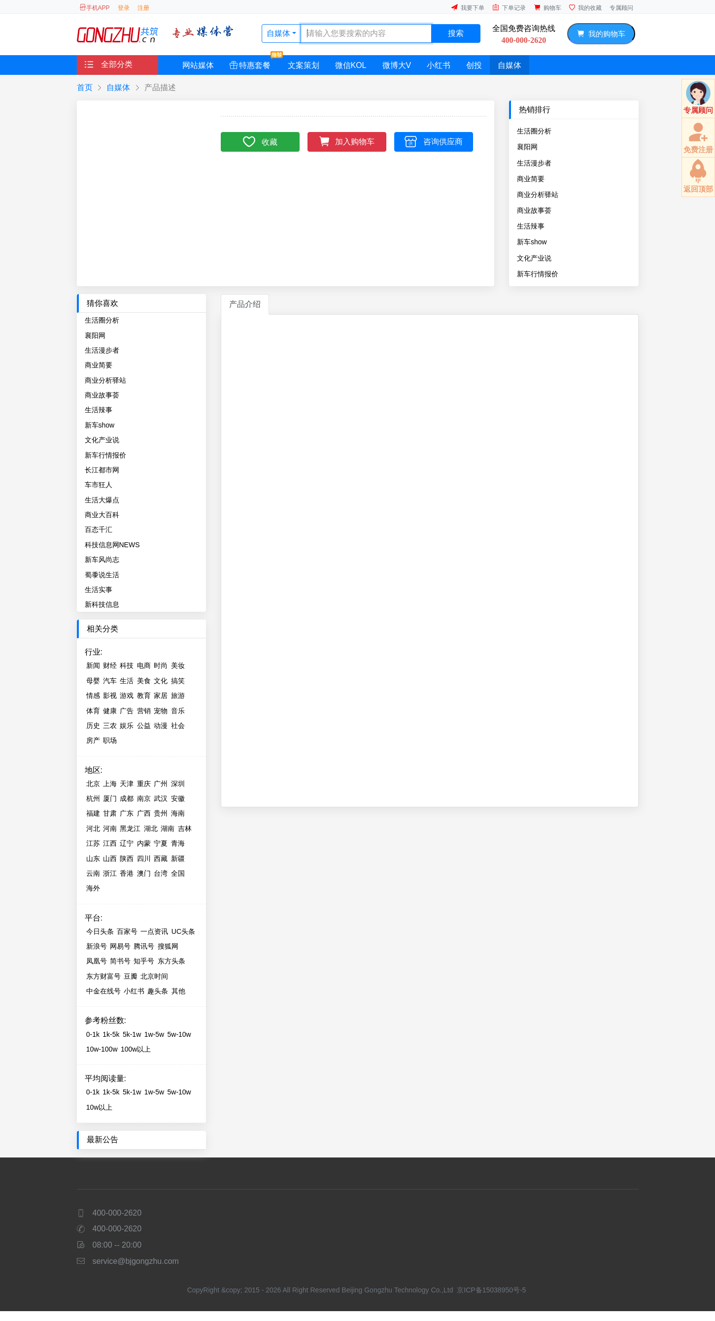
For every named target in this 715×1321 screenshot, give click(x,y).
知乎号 (144, 961)
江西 (110, 843)
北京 (93, 784)
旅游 (178, 695)
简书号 (120, 961)
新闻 (93, 665)
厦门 (110, 798)
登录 (124, 7)
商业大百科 (102, 515)
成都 (127, 798)
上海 (110, 784)
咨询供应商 (434, 141)
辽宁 (127, 843)
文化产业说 (534, 258)
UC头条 (183, 931)
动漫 (161, 725)
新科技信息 (102, 604)
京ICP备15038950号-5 (491, 1290)
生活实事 (98, 590)
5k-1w (132, 1034)
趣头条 (157, 991)
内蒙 (144, 843)
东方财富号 (103, 976)
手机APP (94, 7)
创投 (474, 65)
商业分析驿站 (537, 194)
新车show (532, 242)
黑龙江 (130, 828)
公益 (144, 725)
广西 (144, 813)
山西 (110, 858)
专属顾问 (621, 7)
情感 (93, 695)
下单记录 (509, 7)
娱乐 (127, 725)
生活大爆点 (102, 500)
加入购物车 (347, 140)
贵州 (161, 813)
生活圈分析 (534, 131)
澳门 (144, 873)
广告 (127, 711)
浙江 (110, 873)
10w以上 (99, 1107)
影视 (110, 695)
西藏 (161, 858)
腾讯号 (144, 946)
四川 (144, 858)
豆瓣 (130, 976)
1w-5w (154, 1034)
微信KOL (351, 65)
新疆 (178, 858)
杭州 (93, 798)
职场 (110, 740)
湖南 (167, 828)
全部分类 (109, 64)
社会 (178, 725)
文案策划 (303, 65)
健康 (110, 711)
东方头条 (171, 961)
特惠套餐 (254, 62)
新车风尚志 (102, 559)
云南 (93, 873)
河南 (110, 828)
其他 (178, 991)
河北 (93, 828)
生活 (127, 681)
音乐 (178, 711)
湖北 (151, 828)
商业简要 (531, 179)
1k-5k (110, 1034)
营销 (144, 711)
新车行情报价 (537, 274)
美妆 (178, 665)
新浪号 (96, 946)
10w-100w (102, 1049)
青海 (178, 843)
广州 (161, 784)
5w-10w (179, 1034)
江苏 (93, 843)
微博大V (396, 65)
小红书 (438, 65)
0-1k (93, 1034)
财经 (110, 665)
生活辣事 (531, 226)
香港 (127, 873)
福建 (93, 813)
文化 (161, 681)
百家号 (127, 931)
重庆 (144, 784)
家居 (161, 695)
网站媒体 (198, 65)
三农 (110, 725)
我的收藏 (585, 7)
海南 (178, 813)
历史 (93, 725)
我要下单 (467, 7)
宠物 (161, 711)
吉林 (185, 828)
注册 (143, 7)
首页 (85, 87)
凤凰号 (96, 961)
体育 (93, 711)
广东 (127, 813)
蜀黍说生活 (102, 575)
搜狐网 (168, 946)
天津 (127, 784)
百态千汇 (98, 529)
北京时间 (154, 976)
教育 (144, 695)
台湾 (161, 873)
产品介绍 (245, 304)
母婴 (93, 681)
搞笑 (178, 681)
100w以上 (136, 1049)
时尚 (161, 665)
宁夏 (161, 843)
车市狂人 (98, 485)
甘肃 (110, 813)
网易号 (120, 946)
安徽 (178, 798)
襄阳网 (527, 147)
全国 (178, 873)
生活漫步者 (534, 163)
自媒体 (279, 33)
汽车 (110, 681)
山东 (93, 858)
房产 (93, 740)
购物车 (547, 7)
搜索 (456, 33)
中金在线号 (103, 991)
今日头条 (100, 931)
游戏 (127, 695)
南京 (144, 798)
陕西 (127, 858)
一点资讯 (154, 931)
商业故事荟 (534, 210)
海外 (93, 888)
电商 (144, 665)
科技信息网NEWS (112, 545)
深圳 (178, 784)
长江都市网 (102, 470)
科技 (127, 665)
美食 (144, 681)
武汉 (161, 798)
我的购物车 (601, 34)
